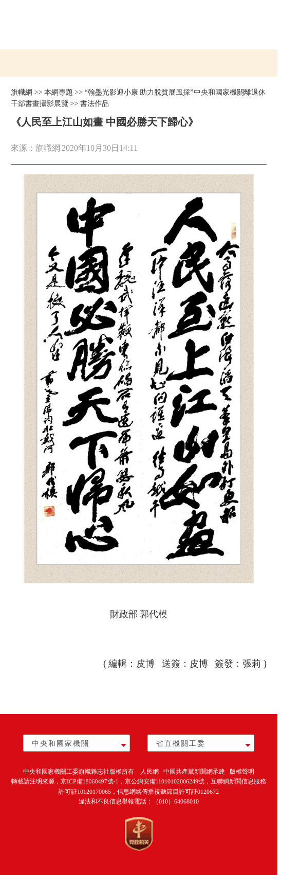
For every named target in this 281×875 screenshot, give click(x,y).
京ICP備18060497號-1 (90, 781)
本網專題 (58, 92)
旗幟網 (21, 92)
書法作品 (94, 104)
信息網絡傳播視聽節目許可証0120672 (168, 791)
